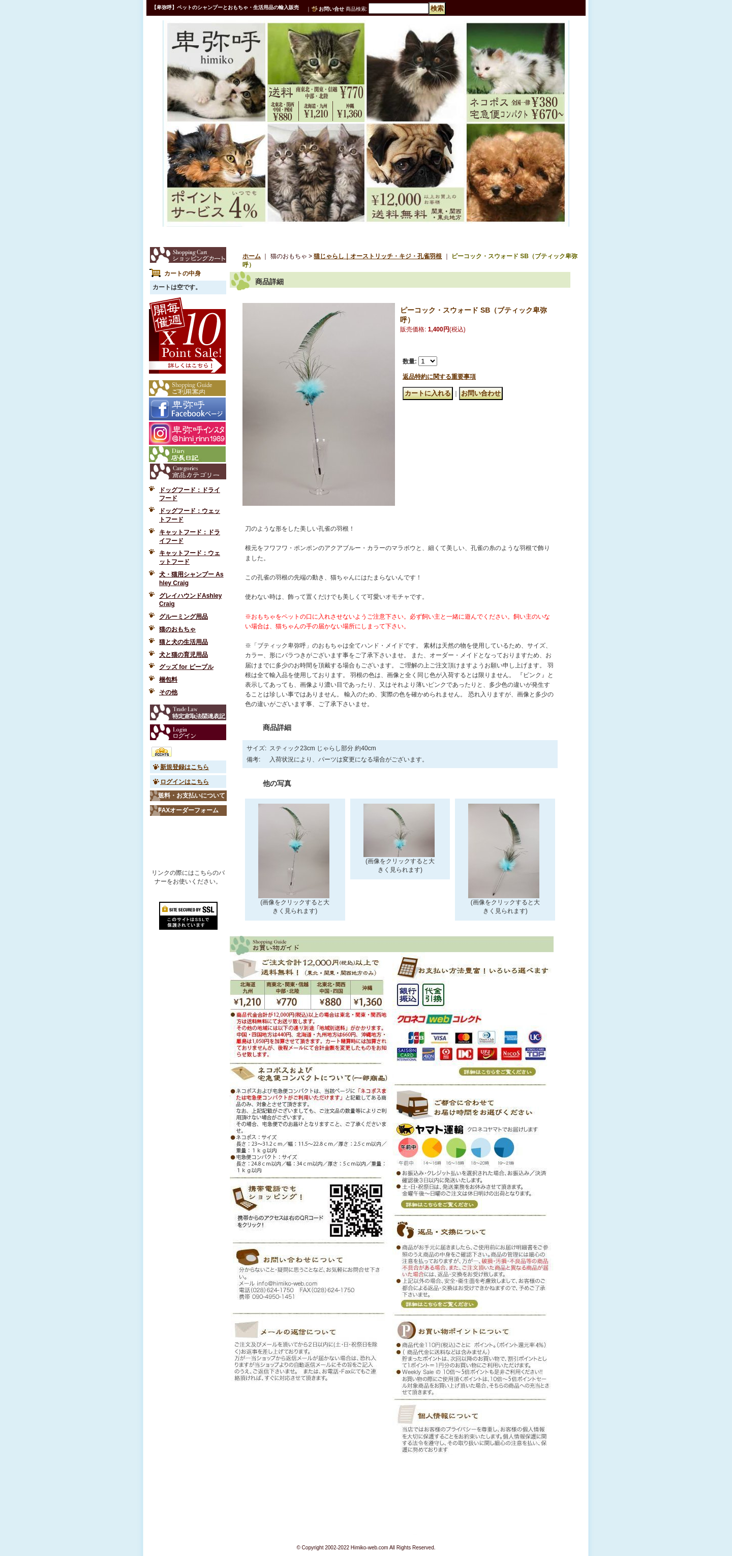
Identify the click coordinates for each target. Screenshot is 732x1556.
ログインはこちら (184, 781)
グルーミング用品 (183, 616)
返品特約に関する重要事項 (439, 376)
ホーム (251, 256)
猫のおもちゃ (177, 629)
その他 (168, 692)
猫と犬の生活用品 (183, 642)
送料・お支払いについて (191, 795)
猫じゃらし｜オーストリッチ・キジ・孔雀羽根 (378, 256)
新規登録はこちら (184, 767)
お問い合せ (331, 9)
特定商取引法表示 (188, 712)
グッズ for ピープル (186, 666)
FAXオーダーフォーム (188, 810)
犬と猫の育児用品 (183, 654)
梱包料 (168, 679)
